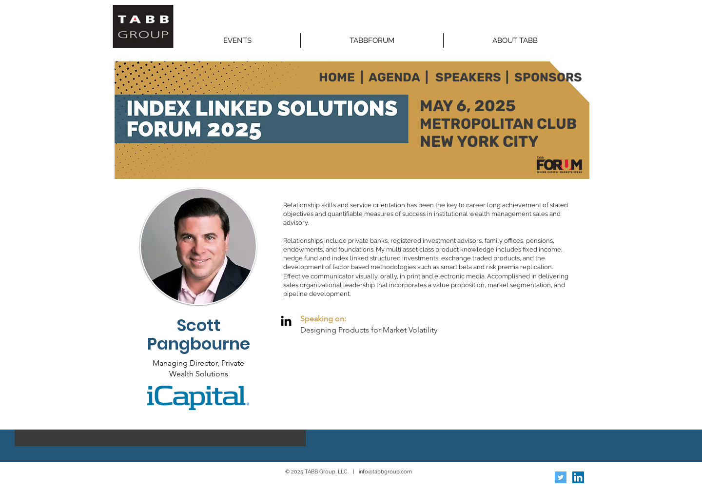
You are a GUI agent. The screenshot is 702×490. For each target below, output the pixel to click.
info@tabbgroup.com (385, 472)
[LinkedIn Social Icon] (578, 477)
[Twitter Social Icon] (560, 477)
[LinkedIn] (286, 321)
